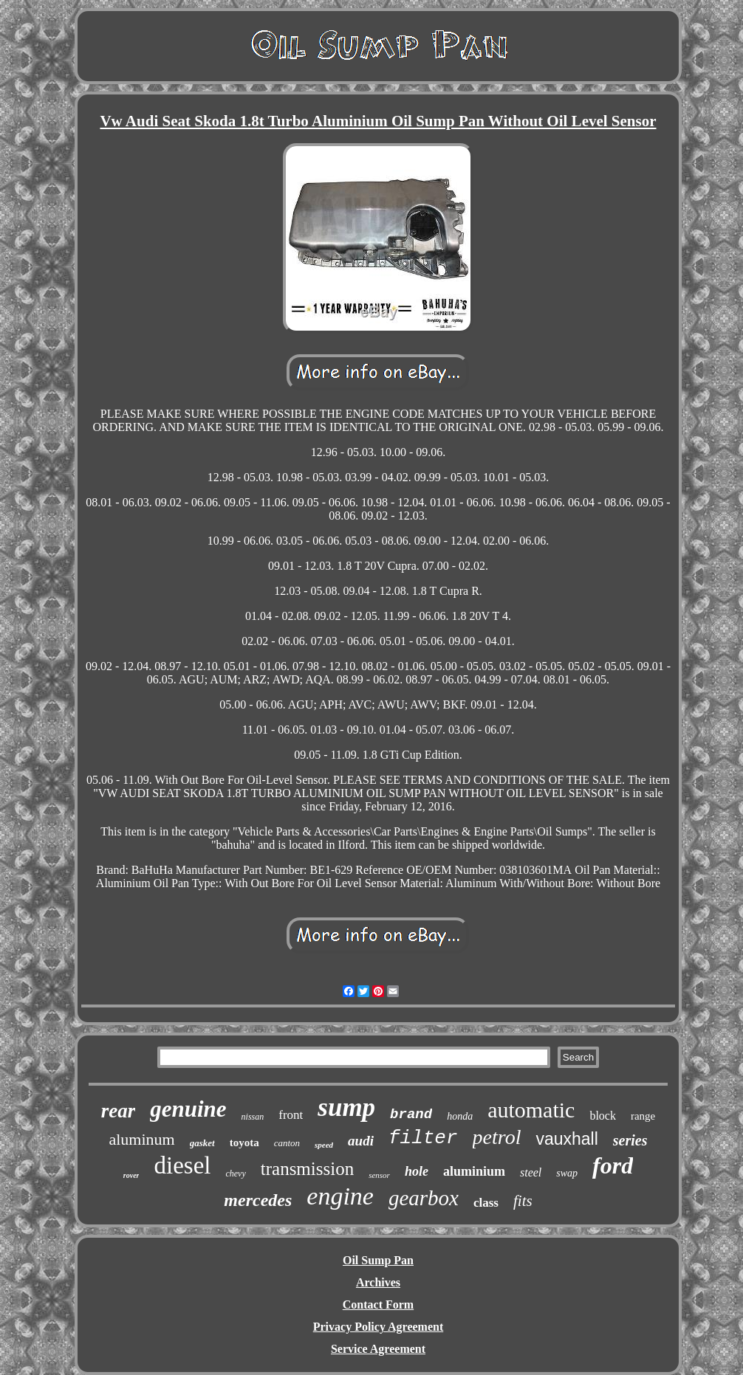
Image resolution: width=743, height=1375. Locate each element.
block (602, 1115)
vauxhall (566, 1138)
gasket (202, 1142)
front (290, 1115)
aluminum (141, 1139)
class (486, 1203)
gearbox (423, 1198)
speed (324, 1144)
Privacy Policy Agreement (378, 1326)
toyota (244, 1142)
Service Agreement (378, 1349)
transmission (307, 1169)
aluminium (474, 1171)
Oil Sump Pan (378, 1260)
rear (118, 1111)
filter (423, 1138)
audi (361, 1140)
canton (287, 1142)
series (630, 1140)
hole (416, 1171)
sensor (379, 1175)
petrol (497, 1137)
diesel (182, 1165)
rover (131, 1175)
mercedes (258, 1200)
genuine (188, 1109)
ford (612, 1165)
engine (340, 1196)
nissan (253, 1117)
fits (523, 1201)
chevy (235, 1173)
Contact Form (378, 1304)
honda (460, 1116)
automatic (531, 1109)
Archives (378, 1282)
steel (530, 1172)
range (643, 1116)
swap (567, 1173)
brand (411, 1114)
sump (346, 1107)
